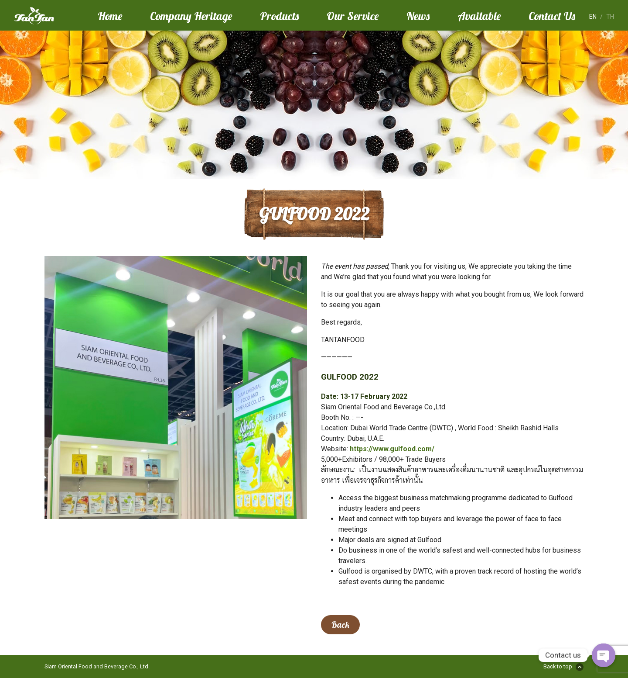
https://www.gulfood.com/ (392, 449)
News (418, 16)
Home (110, 16)
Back (340, 624)
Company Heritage (191, 16)
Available (479, 16)
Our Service (353, 16)
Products (279, 16)
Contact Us (552, 16)
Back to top (557, 666)
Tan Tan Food (49, 15)
